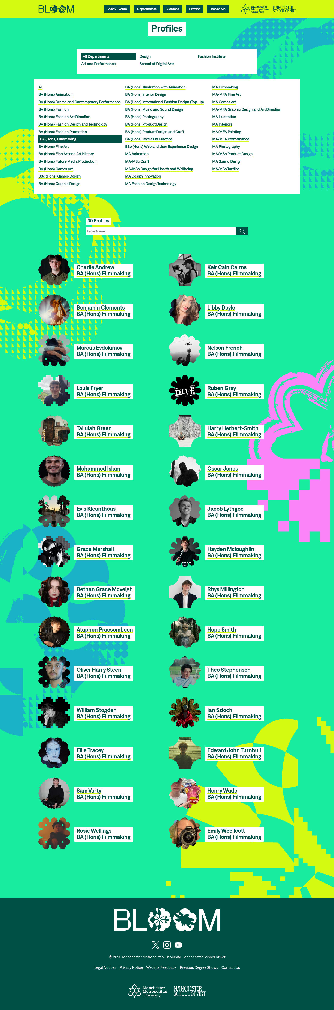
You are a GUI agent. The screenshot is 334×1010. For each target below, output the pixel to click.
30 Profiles (98, 220)
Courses (173, 9)
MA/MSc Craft (137, 161)
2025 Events (117, 9)
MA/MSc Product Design (232, 154)
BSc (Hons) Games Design (59, 176)
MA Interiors (222, 124)
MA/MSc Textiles (225, 169)
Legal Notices (105, 967)
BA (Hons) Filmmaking (58, 139)
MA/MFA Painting (226, 131)
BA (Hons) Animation (55, 94)
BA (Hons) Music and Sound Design (154, 109)
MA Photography (226, 146)
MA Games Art (224, 102)
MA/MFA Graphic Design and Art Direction (246, 109)
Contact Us (230, 967)
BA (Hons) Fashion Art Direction (64, 116)
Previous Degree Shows (199, 967)
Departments (146, 9)
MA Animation (137, 154)
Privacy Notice (131, 967)
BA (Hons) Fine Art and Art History (66, 154)
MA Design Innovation (143, 176)
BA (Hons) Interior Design (145, 94)
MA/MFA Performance (230, 139)
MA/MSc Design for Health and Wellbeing (159, 169)
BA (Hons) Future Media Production (67, 161)
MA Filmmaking (225, 87)
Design (145, 56)
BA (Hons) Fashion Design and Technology (72, 124)
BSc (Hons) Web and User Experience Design (161, 146)
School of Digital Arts (157, 63)
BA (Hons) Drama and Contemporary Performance (79, 102)
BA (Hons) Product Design (146, 124)
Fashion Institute (211, 56)
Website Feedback (161, 967)
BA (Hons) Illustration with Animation (155, 87)
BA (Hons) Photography (144, 116)
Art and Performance (98, 63)
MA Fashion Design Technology (150, 183)
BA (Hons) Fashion (53, 109)
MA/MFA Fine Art (226, 94)
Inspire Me (217, 9)
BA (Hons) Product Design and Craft (154, 131)
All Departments (96, 56)
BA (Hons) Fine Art (53, 146)
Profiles (194, 9)
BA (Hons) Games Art (55, 169)
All (40, 87)
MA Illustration (224, 116)
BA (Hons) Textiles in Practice (148, 139)
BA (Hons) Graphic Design (59, 183)
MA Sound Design (226, 161)
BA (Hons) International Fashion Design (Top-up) (164, 102)
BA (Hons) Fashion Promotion (62, 131)
